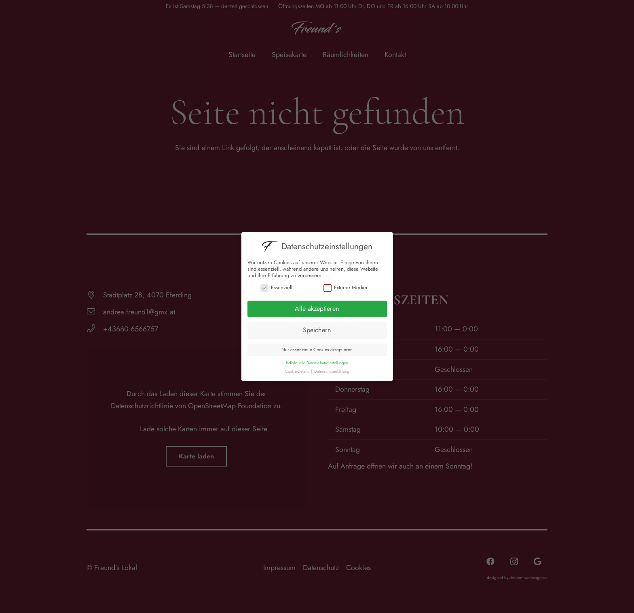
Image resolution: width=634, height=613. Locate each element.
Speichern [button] (317, 330)
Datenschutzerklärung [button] (331, 371)
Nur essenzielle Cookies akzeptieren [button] (317, 349)
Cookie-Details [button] (297, 371)
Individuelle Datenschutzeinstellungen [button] (317, 363)
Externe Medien (346, 287)
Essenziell (276, 287)
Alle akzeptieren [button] (317, 308)
